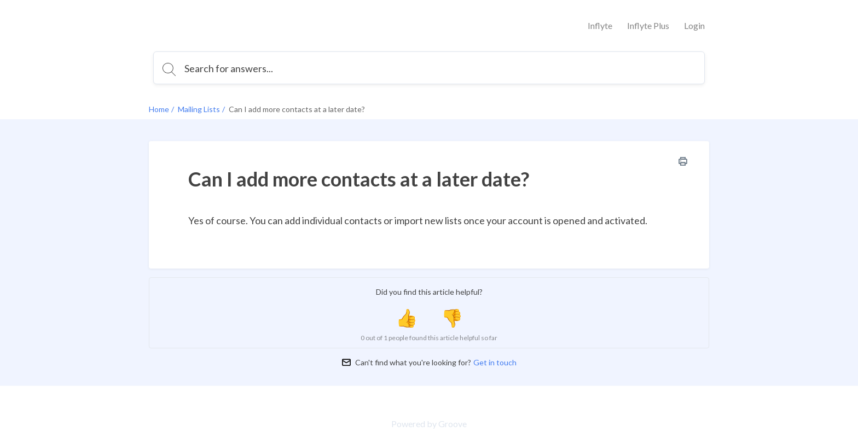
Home (159, 109)
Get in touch (495, 362)
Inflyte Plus (648, 25)
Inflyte (600, 25)
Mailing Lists (199, 109)
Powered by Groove (429, 423)
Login (694, 25)
